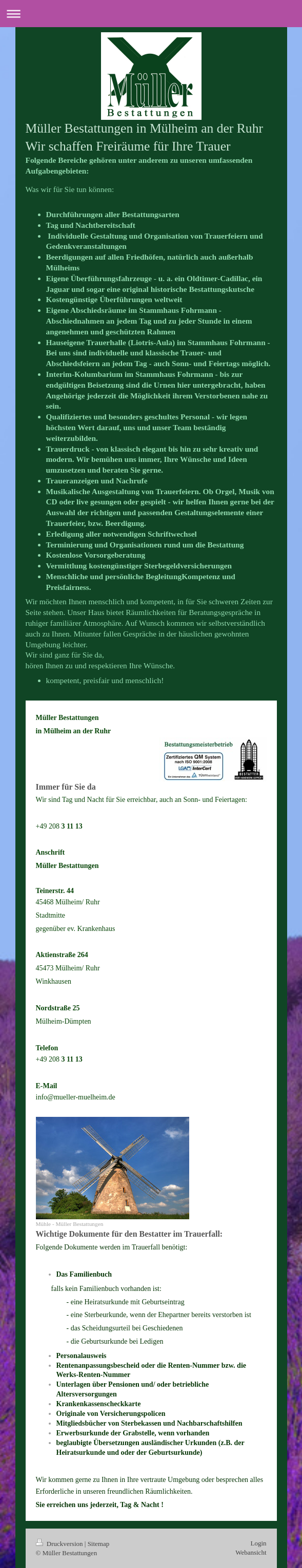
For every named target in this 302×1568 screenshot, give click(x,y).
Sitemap (99, 1544)
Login (258, 1543)
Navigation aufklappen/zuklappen (151, 14)
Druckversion (60, 1544)
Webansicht (250, 1552)
